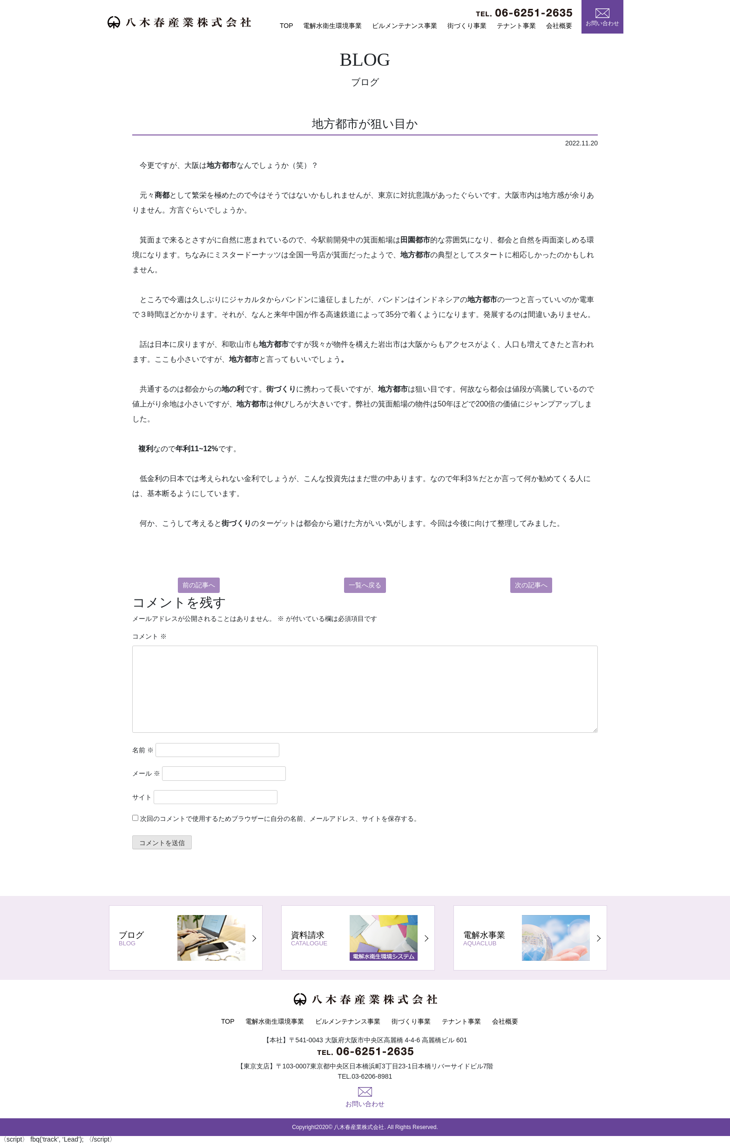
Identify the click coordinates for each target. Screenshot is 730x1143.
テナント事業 (516, 25)
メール (146, 773)
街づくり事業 (467, 25)
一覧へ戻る (365, 585)
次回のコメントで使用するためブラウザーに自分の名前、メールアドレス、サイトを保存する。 (280, 818)
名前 (143, 750)
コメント (149, 636)
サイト (142, 797)
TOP (286, 25)
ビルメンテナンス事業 (404, 25)
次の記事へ (531, 585)
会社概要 (559, 25)
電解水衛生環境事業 (332, 25)
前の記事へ (198, 585)
